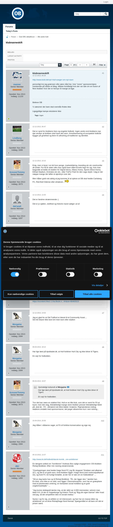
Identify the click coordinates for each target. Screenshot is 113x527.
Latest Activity (15, 56)
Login (105, 2)
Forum (13, 37)
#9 (103, 381)
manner (17, 84)
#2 (103, 127)
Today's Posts (12, 31)
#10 (102, 421)
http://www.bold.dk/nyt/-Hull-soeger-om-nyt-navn (53, 80)
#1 (103, 73)
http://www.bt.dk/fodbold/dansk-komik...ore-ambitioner (55, 459)
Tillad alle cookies (92, 294)
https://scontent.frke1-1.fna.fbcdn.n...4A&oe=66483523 (56, 301)
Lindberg (17, 138)
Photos (11, 60)
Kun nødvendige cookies (21, 294)
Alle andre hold (43, 37)
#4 (103, 195)
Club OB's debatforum (27, 37)
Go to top (102, 518)
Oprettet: (12, 94)
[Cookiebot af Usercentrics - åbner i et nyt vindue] (97, 231)
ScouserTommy (17, 172)
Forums (9, 26)
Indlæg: (14, 96)
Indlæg (11, 52)
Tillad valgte (56, 294)
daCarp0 (17, 206)
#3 (103, 161)
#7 (103, 313)
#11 (102, 455)
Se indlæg (68, 387)
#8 (103, 347)
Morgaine (17, 324)
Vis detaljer (98, 285)
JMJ (17, 466)
